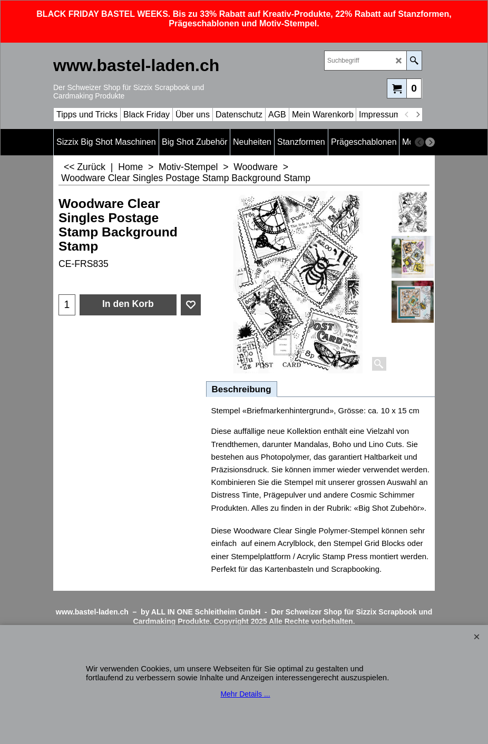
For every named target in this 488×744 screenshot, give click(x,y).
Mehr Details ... (245, 694)
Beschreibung (241, 389)
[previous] (407, 115)
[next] (417, 115)
